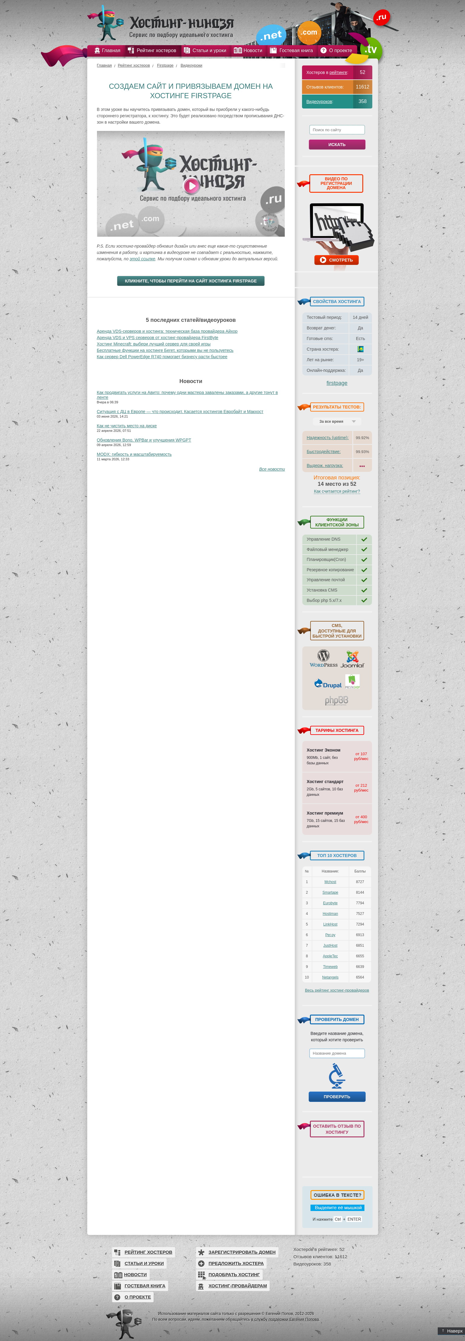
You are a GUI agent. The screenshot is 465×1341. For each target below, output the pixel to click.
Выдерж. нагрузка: (325, 465)
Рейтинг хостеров (134, 65)
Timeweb (330, 967)
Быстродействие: (324, 451)
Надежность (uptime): (328, 437)
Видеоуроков (319, 101)
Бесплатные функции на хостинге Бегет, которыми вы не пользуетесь (165, 350)
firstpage (337, 383)
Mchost (330, 882)
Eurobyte (330, 903)
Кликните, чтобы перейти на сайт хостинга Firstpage (191, 281)
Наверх (452, 1330)
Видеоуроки (191, 65)
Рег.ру (330, 935)
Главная (104, 65)
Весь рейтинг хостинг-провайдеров (337, 990)
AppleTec (330, 956)
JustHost (330, 945)
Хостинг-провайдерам (238, 1285)
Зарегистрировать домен (242, 1252)
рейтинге (338, 72)
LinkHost (330, 924)
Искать (337, 144)
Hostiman (330, 914)
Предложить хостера (236, 1263)
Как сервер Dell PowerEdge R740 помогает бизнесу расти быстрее (162, 356)
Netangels (330, 977)
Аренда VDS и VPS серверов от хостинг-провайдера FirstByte (157, 337)
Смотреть (341, 260)
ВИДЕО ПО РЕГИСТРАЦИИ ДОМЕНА (336, 183)
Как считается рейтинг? (337, 491)
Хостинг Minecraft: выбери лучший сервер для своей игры (154, 344)
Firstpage (165, 65)
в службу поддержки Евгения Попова (285, 1319)
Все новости (272, 469)
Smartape (330, 892)
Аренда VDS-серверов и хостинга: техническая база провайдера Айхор (167, 331)
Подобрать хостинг (234, 1274)
